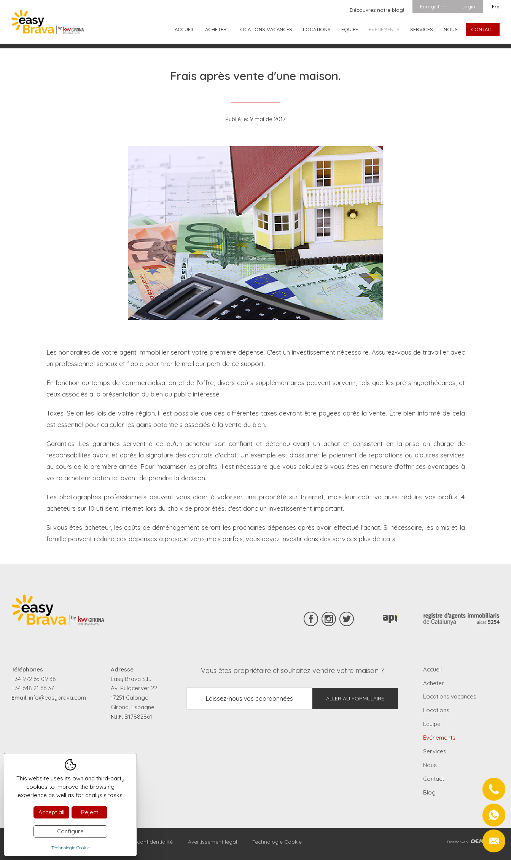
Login (468, 6)
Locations (317, 29)
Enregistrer (433, 6)
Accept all (51, 812)
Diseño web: (473, 841)
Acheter (216, 29)
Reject (89, 812)
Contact (482, 29)
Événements (384, 29)
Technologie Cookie (277, 841)
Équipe (349, 29)
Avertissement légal (212, 841)
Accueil (184, 29)
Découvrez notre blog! (377, 10)
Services (421, 29)
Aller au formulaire (355, 698)
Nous (451, 29)
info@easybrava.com (57, 697)
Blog (429, 792)
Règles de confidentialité (142, 841)
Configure (70, 831)
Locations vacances (264, 29)
